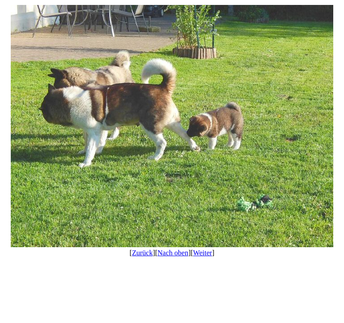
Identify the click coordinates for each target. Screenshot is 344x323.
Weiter (202, 253)
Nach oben (173, 253)
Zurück (142, 253)
